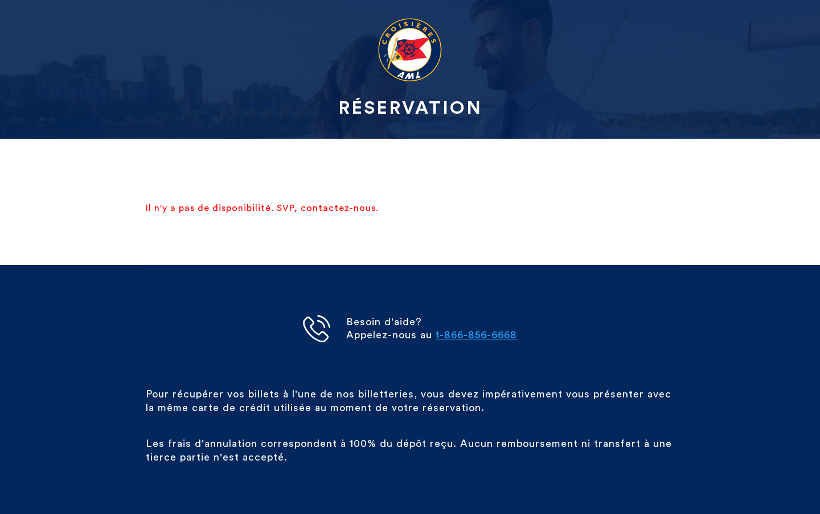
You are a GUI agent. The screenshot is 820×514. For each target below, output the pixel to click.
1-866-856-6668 (476, 335)
